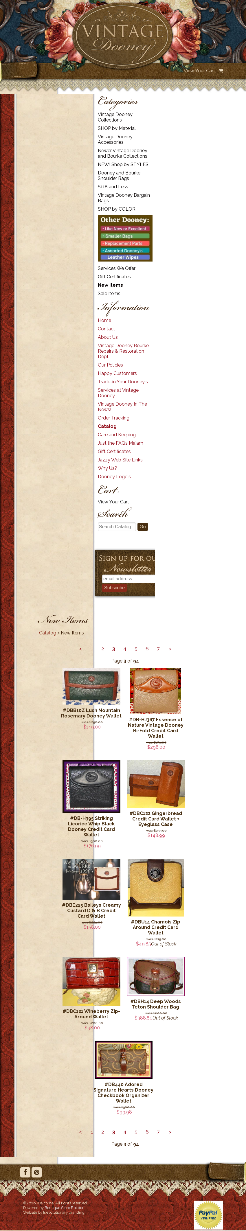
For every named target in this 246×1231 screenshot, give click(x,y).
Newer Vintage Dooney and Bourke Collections (122, 153)
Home (104, 320)
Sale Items (109, 293)
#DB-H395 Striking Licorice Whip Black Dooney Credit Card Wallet (91, 827)
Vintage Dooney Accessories (115, 139)
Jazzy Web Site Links (120, 460)
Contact (106, 329)
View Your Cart (199, 70)
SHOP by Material (117, 128)
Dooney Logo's (114, 476)
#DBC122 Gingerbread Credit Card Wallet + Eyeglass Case (155, 819)
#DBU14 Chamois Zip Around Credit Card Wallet (155, 927)
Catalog (107, 426)
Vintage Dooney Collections (115, 117)
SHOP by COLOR (116, 209)
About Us (108, 337)
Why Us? (107, 468)
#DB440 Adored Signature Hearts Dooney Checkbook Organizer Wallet (123, 1093)
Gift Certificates (114, 276)
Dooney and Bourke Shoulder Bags (119, 175)
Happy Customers (117, 373)
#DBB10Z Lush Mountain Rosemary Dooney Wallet (91, 713)
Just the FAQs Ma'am (120, 443)
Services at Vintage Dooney (118, 392)
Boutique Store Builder (64, 1207)
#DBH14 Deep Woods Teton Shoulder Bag (155, 1004)
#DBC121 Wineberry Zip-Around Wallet (91, 1014)
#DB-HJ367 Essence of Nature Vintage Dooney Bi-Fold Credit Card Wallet (155, 728)
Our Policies (110, 365)
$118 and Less (113, 186)
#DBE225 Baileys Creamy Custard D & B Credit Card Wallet (91, 910)
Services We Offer (116, 268)
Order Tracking (113, 418)
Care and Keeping (117, 434)
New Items (110, 285)
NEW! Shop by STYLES (123, 164)
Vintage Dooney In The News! (122, 406)
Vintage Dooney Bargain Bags (124, 197)
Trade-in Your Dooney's (123, 381)
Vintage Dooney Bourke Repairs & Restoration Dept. (123, 351)
